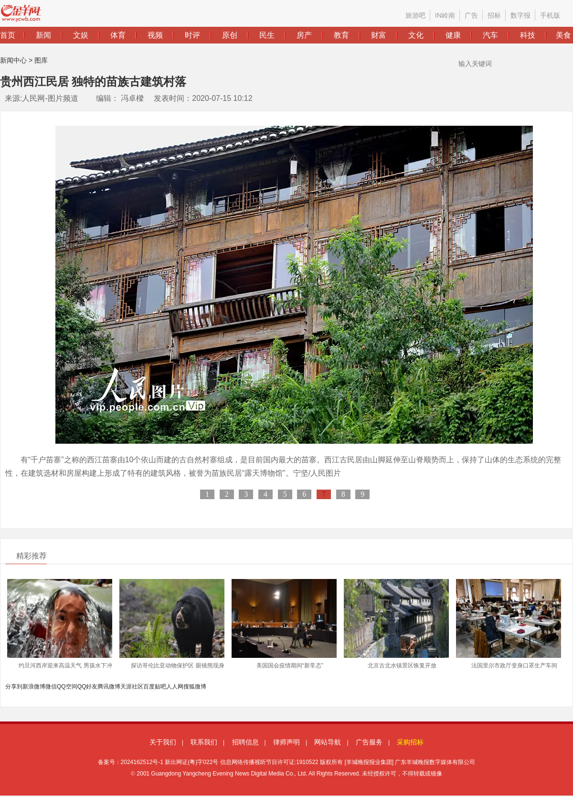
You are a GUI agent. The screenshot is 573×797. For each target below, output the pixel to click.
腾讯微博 (108, 686)
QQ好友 (87, 686)
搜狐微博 (194, 686)
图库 (41, 60)
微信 (51, 686)
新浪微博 (33, 686)
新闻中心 (13, 60)
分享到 (13, 686)
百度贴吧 (154, 686)
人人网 (174, 686)
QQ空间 (67, 686)
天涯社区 (131, 686)
